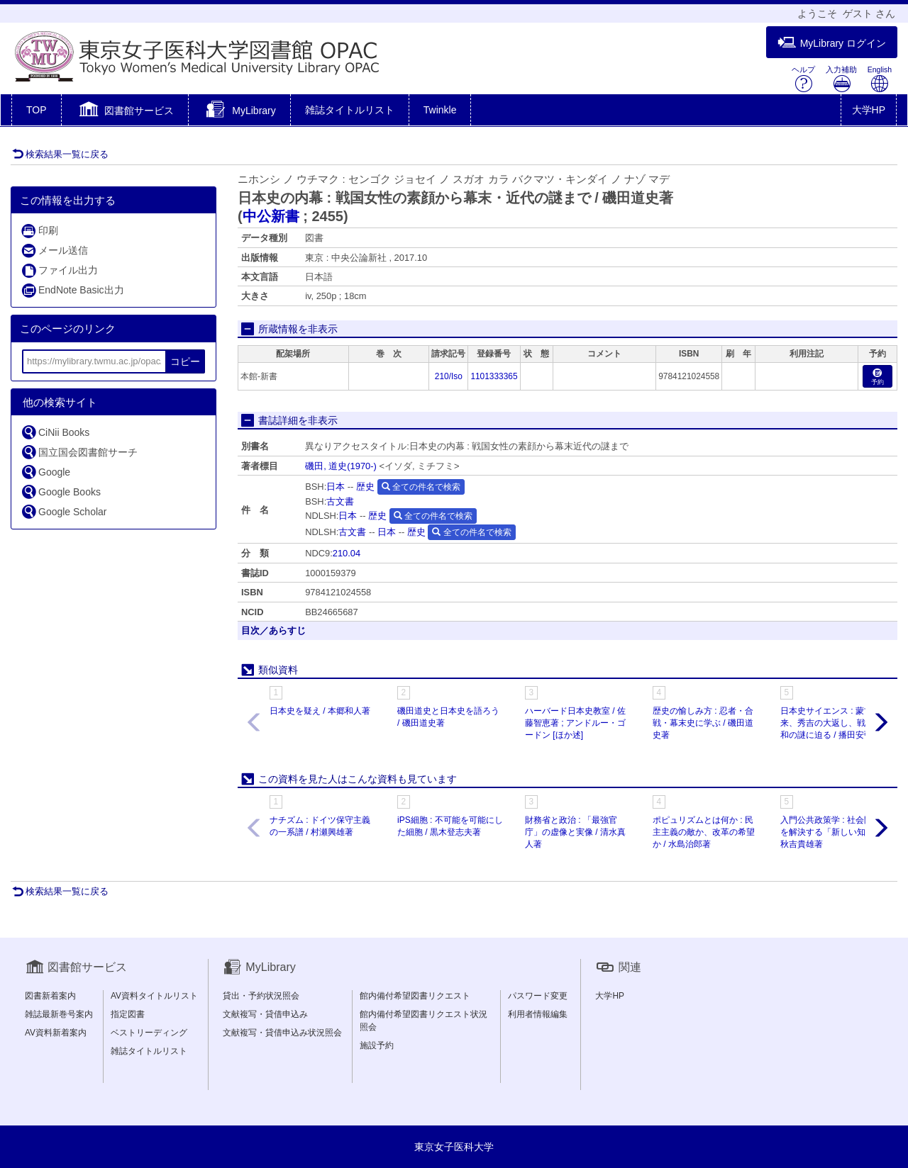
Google (45, 471)
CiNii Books (55, 432)
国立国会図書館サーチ (79, 451)
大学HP (868, 110)
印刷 (39, 230)
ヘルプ (803, 79)
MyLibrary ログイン (831, 42)
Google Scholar (64, 511)
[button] (125, 111)
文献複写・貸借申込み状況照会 (282, 1033)
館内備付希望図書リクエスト (415, 996)
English (880, 79)
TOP (36, 110)
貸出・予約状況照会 (261, 996)
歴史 (365, 486)
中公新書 (271, 216)
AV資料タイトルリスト (154, 996)
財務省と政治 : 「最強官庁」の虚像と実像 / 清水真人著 (575, 832)
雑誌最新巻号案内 (59, 1014)
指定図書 (128, 1014)
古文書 (340, 501)
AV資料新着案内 (56, 1033)
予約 (877, 377)
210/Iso (449, 376)
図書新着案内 (50, 996)
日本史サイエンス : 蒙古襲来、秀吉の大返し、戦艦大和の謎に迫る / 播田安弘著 (831, 723)
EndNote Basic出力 (72, 290)
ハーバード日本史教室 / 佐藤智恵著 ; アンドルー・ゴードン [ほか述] (575, 723)
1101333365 (493, 376)
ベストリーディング (149, 1033)
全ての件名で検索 (421, 487)
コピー (185, 361)
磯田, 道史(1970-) (341, 466)
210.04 (346, 553)
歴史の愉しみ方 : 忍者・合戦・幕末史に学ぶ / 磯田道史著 (703, 723)
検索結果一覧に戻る (60, 154)
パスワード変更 (538, 996)
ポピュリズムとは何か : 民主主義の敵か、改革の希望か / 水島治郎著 (704, 832)
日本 (335, 486)
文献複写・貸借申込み (265, 1014)
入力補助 (841, 79)
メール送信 (54, 250)
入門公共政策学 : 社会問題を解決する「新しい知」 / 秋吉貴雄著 (830, 832)
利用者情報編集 (538, 1014)
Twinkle (440, 110)
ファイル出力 (59, 270)
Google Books (61, 491)
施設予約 (377, 1045)
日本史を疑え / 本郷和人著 (320, 711)
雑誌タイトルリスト (349, 110)
